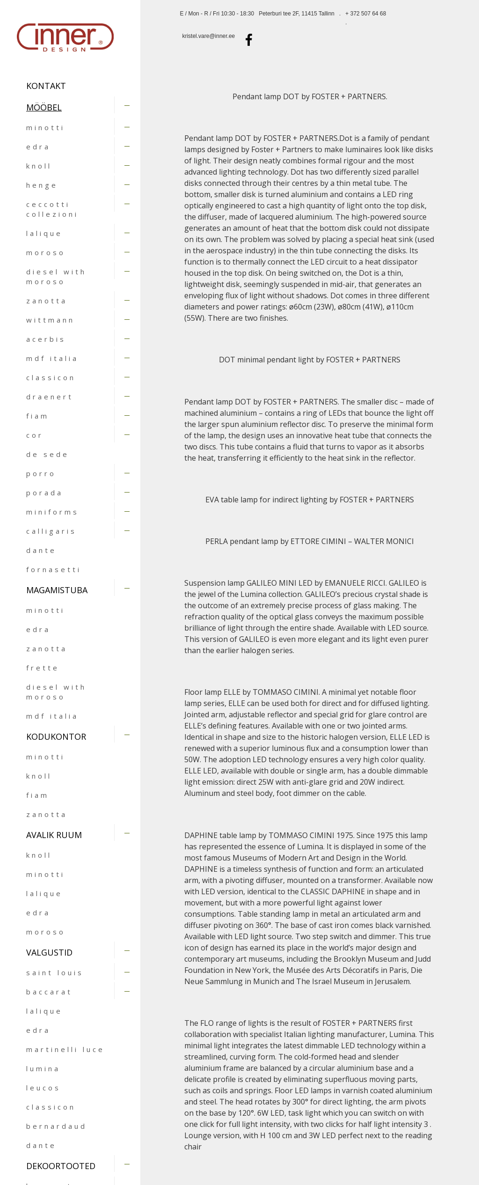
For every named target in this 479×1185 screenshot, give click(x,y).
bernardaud (56, 1126)
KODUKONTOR (56, 736)
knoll (39, 165)
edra (38, 146)
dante (41, 550)
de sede (47, 454)
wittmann (50, 319)
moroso (45, 252)
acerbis (46, 339)
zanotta (46, 300)
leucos (43, 1087)
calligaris (51, 531)
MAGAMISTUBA (56, 590)
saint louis (55, 972)
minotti (45, 127)
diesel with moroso (56, 276)
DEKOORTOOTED (60, 1165)
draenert (49, 396)
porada (44, 492)
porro (41, 473)
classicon (51, 377)
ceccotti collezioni (52, 209)
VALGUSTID (49, 952)
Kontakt (46, 85)
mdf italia (52, 358)
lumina (43, 1068)
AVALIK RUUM (54, 834)
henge (42, 185)
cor (35, 435)
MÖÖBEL (44, 107)
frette (42, 667)
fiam (37, 415)
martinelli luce (65, 1049)
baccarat (49, 991)
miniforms (52, 511)
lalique (44, 233)
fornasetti (53, 569)
